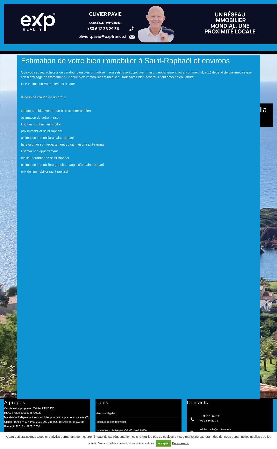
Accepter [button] (163, 443)
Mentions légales (105, 413)
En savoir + (180, 443)
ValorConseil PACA (135, 430)
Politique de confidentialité (111, 421)
